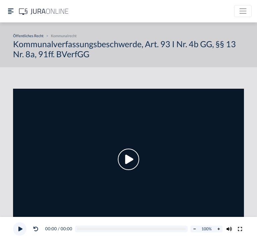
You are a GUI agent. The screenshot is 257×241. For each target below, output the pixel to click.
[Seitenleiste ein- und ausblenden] (10, 11)
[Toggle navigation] (243, 11)
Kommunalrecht (64, 35)
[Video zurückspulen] (35, 229)
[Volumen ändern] (229, 229)
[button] (37, 229)
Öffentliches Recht (28, 35)
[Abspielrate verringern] (194, 229)
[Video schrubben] (131, 229)
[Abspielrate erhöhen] (219, 229)
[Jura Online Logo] (44, 11)
